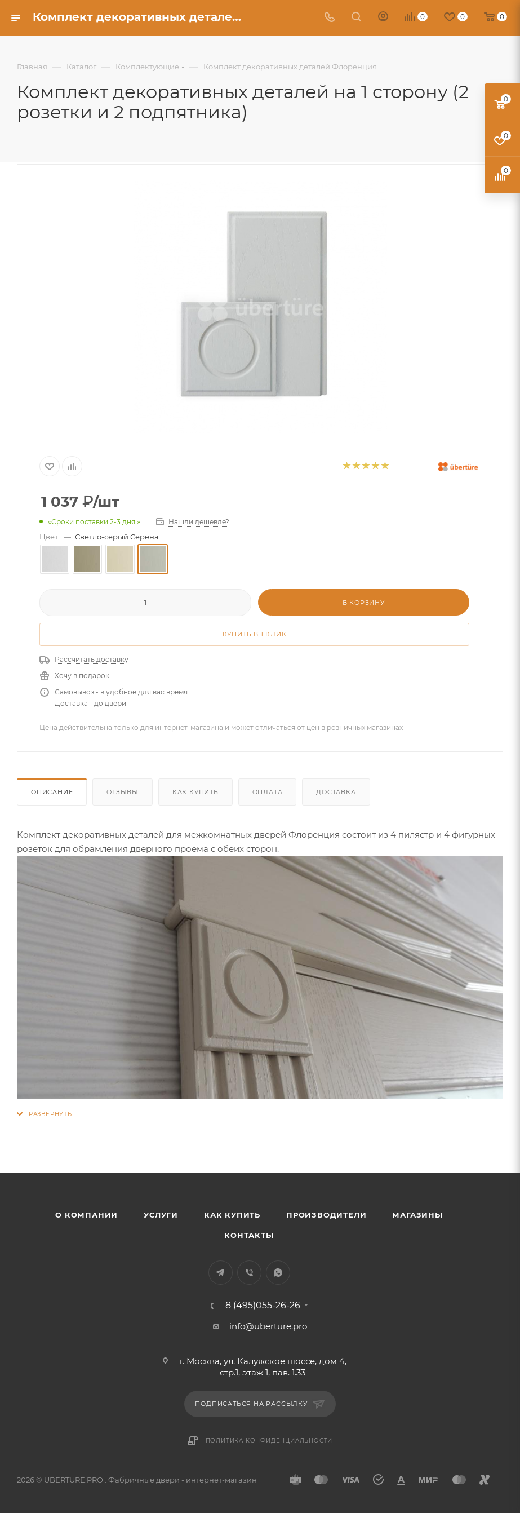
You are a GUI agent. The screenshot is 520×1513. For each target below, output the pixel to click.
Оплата (267, 792)
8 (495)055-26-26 (262, 1305)
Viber (249, 1272)
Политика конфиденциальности (269, 1440)
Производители (326, 1214)
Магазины (417, 1214)
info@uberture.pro (268, 1326)
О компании (86, 1214)
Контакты (248, 1235)
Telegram (220, 1272)
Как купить (195, 792)
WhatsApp (278, 1272)
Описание (52, 792)
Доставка (335, 792)
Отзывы (122, 792)
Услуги (161, 1214)
